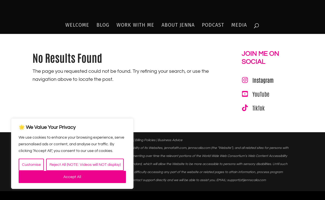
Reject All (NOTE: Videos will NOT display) (85, 165)
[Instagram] (258, 80)
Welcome (77, 25)
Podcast (213, 25)
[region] (72, 153)
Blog (102, 25)
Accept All (72, 177)
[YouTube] (255, 93)
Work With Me (135, 25)
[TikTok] (253, 107)
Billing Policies (145, 140)
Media (239, 25)
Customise (31, 165)
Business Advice (170, 140)
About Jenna (178, 25)
